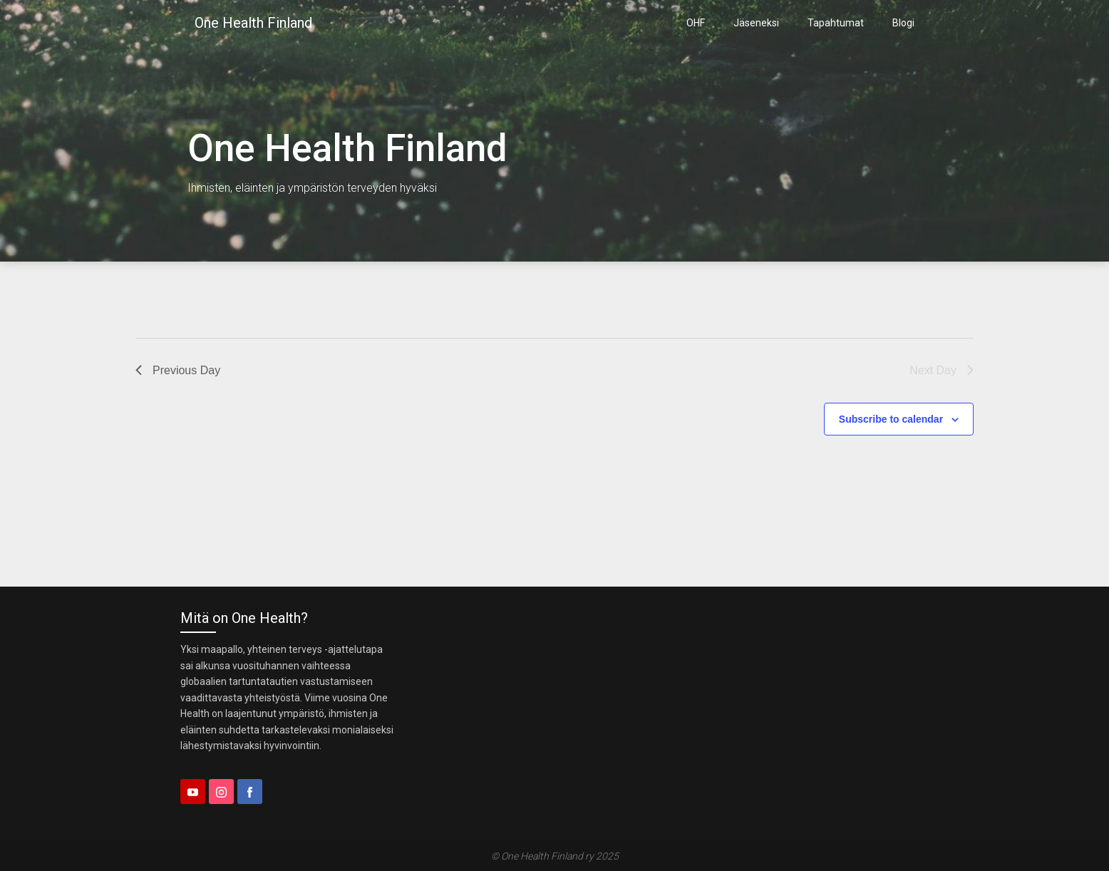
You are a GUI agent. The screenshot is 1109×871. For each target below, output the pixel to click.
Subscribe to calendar (891, 419)
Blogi (903, 23)
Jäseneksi (756, 23)
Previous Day (177, 370)
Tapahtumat (836, 23)
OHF (695, 23)
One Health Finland (253, 22)
